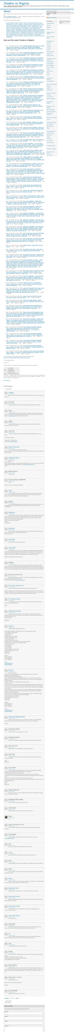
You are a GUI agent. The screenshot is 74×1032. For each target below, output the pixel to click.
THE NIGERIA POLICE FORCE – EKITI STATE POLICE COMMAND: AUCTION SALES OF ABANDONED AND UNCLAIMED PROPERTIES (24, 241)
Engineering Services (13, 25)
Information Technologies (27, 29)
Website (6, 1008)
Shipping (25, 34)
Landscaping (35, 29)
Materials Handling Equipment (21, 30)
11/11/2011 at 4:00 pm (11, 587)
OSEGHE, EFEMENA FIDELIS (16, 704)
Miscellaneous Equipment (15, 31)
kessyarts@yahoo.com (13, 428)
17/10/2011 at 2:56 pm (11, 658)
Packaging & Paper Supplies (14, 33)
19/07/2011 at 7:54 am (11, 804)
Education (30, 24)
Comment (7, 1012)
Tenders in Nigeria (16, 3)
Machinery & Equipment (11, 30)
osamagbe (11, 379)
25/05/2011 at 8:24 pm (11, 840)
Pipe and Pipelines (23, 33)
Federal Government (23, 26)
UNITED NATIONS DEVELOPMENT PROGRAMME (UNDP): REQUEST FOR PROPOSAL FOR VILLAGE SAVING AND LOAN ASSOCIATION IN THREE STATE (24, 115)
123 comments (43, 13)
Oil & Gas (48, 119)
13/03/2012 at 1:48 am (11, 446)
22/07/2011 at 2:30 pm (11, 788)
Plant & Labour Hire (30, 33)
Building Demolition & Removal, (33, 22)
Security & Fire (20, 34)
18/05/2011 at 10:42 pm (11, 857)
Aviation (25, 22)
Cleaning (16, 24)
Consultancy (26, 24)
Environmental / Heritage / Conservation (24, 25)
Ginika (10, 477)
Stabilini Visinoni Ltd (13, 434)
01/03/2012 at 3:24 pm (11, 468)
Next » (17, 985)
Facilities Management (15, 26)
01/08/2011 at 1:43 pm (11, 778)
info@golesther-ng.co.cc (9, 650)
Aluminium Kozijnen (13, 875)
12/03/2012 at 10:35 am (11, 459)
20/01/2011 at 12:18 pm (11, 953)
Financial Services (35, 26)
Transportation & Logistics (28, 35)
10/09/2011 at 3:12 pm (11, 734)
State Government (38, 34)
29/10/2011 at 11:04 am (11, 599)
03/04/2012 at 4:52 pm (11, 435)
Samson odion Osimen (14, 883)
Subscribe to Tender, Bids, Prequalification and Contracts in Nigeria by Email (17, 344)
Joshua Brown (12, 534)
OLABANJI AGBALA (13, 445)
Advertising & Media (9, 22)
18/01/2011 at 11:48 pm (11, 979)
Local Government (41, 29)
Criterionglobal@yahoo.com (9, 825)
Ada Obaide (11, 515)
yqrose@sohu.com (12, 402)
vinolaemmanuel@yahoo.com (29, 451)
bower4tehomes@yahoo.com (20, 566)
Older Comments (8, 375)
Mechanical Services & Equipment (34, 30)
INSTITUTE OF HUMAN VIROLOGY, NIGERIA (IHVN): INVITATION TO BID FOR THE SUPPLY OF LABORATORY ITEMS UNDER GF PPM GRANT (25, 291)
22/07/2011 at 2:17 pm (11, 796)
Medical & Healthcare (50, 109)
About (7, 11)
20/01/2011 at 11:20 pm (11, 931)
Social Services (31, 34)
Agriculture (16, 22)
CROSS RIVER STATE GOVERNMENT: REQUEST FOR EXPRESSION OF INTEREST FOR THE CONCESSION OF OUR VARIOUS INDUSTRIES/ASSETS (25, 125)
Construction (20, 24)
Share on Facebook (7, 367)
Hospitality (13, 29)
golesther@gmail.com (8, 651)
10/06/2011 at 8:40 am (11, 822)
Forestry (7, 27)
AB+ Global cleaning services (16, 572)
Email (6, 1003)
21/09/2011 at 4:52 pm (11, 705)
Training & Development (18, 35)
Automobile (21, 22)
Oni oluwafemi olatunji (14, 586)
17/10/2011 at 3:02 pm (11, 614)
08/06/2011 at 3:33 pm (11, 832)
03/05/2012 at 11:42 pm (11, 390)
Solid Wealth (11, 526)
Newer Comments (8, 989)
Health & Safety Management (35, 27)
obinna (10, 865)
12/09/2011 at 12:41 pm (11, 717)
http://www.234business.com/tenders (10, 16)
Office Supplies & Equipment (38, 31)
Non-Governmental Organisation (26, 31)
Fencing (29, 26)
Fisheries (40, 26)
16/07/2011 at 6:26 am (11, 813)
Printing (36, 33)
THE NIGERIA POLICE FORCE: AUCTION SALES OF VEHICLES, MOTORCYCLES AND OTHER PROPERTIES (25, 136)
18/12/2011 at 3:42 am (11, 536)
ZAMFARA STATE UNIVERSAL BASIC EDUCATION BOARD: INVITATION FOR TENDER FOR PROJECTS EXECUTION (24, 185)
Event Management (50, 63)
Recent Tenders (52, 17)
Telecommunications (9, 35)
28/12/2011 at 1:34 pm (11, 527)
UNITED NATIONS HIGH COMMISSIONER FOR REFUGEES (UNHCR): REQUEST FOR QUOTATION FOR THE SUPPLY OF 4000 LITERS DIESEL (23, 180)
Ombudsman (11, 499)
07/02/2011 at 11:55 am (11, 894)
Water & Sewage (9, 36)
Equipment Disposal (35, 25)
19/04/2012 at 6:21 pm (11, 409)
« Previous (6, 985)
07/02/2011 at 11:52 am (11, 904)
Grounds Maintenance (25, 27)
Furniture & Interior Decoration (15, 27)
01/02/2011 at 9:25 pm (11, 912)
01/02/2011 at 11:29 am (11, 922)
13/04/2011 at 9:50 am (11, 876)
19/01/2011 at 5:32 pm (11, 965)
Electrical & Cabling (36, 24)
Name (6, 998)
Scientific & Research (13, 34)
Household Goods (19, 29)
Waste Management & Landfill (39, 35)
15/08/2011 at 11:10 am (11, 742)
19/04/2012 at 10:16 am (11, 419)
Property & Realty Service (51, 131)
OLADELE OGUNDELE (14, 598)
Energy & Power (49, 53)
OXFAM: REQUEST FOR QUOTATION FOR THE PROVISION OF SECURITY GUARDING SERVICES (23, 286)
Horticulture (8, 29)
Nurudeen (10, 613)
